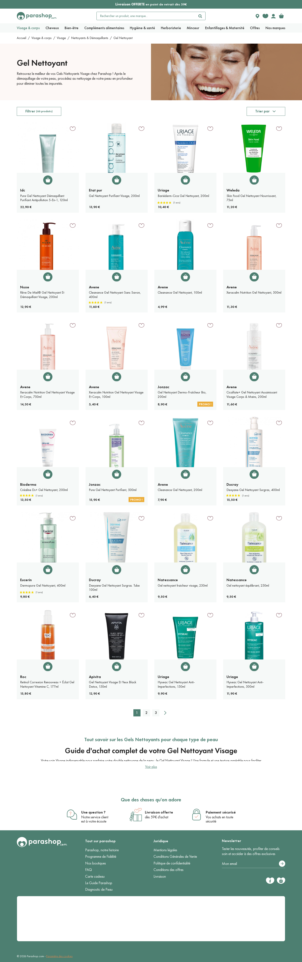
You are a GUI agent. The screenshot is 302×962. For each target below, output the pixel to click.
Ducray (232, 484)
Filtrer (39, 111)
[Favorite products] (265, 16)
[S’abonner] (282, 863)
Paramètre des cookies (59, 956)
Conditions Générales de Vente (175, 856)
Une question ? (93, 812)
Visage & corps (41, 38)
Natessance (168, 580)
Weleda (233, 190)
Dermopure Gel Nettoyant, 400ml (42, 585)
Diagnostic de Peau (99, 889)
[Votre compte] (273, 16)
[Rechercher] (200, 16)
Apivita (95, 676)
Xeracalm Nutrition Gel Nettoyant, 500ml (253, 292)
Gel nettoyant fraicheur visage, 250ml (183, 585)
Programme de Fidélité (100, 856)
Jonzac (163, 387)
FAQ (88, 869)
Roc (23, 676)
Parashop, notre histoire (102, 850)
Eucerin (26, 580)
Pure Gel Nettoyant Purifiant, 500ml (113, 490)
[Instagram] (281, 880)
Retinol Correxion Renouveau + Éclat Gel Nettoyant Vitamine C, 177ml (47, 684)
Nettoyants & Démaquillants (89, 38)
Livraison (160, 876)
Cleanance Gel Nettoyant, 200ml (180, 490)
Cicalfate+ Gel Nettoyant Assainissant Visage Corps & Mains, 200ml (251, 394)
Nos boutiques (95, 863)
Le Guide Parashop (98, 883)
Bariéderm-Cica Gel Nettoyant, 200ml (183, 196)
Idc (22, 190)
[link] (281, 16)
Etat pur (95, 190)
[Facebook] (270, 880)
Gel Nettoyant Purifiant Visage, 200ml (114, 196)
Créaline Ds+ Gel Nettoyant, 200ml (44, 490)
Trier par (262, 111)
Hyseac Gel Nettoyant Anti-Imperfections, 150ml (176, 684)
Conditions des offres (169, 869)
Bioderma (28, 484)
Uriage (163, 190)
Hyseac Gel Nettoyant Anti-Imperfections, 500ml (245, 684)
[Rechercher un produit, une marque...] (146, 16)
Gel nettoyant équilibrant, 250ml (247, 585)
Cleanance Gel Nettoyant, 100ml (180, 292)
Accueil (21, 38)
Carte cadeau (95, 876)
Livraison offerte (159, 812)
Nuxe (24, 287)
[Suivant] (165, 712)
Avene (94, 287)
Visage (61, 38)
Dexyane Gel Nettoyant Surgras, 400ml (253, 490)
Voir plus (151, 766)
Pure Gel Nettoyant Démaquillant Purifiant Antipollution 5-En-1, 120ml (44, 198)
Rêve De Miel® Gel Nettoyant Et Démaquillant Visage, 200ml (42, 294)
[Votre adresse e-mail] (253, 864)
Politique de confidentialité (172, 863)
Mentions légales (165, 850)
